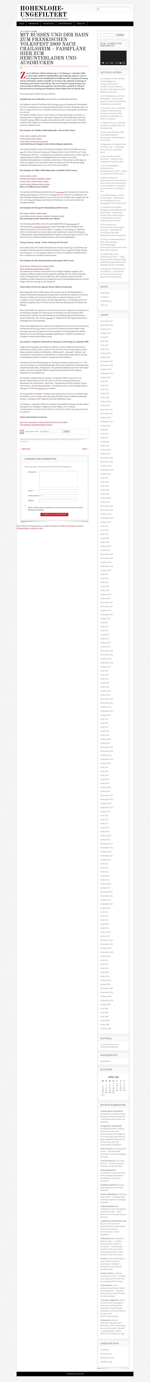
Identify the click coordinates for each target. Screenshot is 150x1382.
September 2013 (107, 807)
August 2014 (106, 763)
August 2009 (106, 1004)
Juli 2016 (104, 671)
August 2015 (106, 715)
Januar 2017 (105, 647)
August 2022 (106, 377)
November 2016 (107, 655)
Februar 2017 (106, 643)
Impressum (33, 24)
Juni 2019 (105, 530)
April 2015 (105, 731)
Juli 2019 (104, 526)
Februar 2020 (106, 498)
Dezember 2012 (107, 844)
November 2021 (107, 413)
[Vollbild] (124, 63)
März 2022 (105, 397)
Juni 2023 (105, 341)
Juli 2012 (104, 864)
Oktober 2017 (106, 610)
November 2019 (107, 510)
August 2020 (106, 474)
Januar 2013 (105, 840)
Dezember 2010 (107, 940)
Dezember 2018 (107, 554)
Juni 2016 (105, 675)
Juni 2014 (105, 771)
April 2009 (105, 1020)
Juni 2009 (105, 1012)
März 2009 (105, 1024)
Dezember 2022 (107, 361)
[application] (113, 58)
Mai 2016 (104, 679)
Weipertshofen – (35, 184)
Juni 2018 (105, 578)
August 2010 (106, 956)
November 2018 (107, 558)
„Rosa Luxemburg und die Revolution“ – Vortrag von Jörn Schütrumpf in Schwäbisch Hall (111, 159)
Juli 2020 (104, 478)
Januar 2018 (105, 598)
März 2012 (105, 880)
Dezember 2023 (107, 321)
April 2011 (105, 924)
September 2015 (107, 711)
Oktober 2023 (106, 329)
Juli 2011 (104, 912)
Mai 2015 (104, 727)
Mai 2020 (104, 486)
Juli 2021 (104, 430)
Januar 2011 (105, 936)
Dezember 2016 (107, 651)
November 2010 (107, 944)
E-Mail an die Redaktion (109, 1047)
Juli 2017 (104, 623)
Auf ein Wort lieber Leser (109, 1044)
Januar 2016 (105, 695)
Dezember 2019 (107, 506)
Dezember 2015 (107, 699)
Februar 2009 (106, 1028)
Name (31, 491)
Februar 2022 (106, 401)
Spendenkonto (65, 24)
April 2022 (105, 393)
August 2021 (106, 426)
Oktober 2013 (106, 803)
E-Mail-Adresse (34, 496)
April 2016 (105, 683)
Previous (25, 449)
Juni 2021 (105, 434)
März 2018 (105, 590)
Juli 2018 (104, 574)
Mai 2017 (104, 631)
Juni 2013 (105, 819)
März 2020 (105, 494)
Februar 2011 (106, 932)
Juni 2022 (105, 385)
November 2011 (107, 896)
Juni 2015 (105, 723)
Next (85, 449)
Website (31, 500)
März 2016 (105, 687)
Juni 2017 (105, 627)
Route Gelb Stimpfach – (26, 184)
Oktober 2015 (106, 707)
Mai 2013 (104, 823)
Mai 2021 (104, 438)
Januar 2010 (105, 984)
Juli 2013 (104, 815)
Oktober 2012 (106, 852)
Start (21, 24)
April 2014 (105, 779)
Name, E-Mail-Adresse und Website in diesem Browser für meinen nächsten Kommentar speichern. (55, 509)
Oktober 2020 (106, 466)
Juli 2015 (104, 719)
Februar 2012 (106, 884)
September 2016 (107, 663)
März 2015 (105, 735)
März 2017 (105, 639)
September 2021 (107, 422)
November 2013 (107, 799)
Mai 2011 (104, 920)
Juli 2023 (104, 337)
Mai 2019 (104, 534)
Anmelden (105, 1350)
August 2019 (106, 522)
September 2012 (107, 856)
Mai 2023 (104, 345)
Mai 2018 (104, 582)
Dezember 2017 (107, 602)
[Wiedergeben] (103, 63)
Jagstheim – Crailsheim (44, 184)
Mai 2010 (104, 968)
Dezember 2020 (107, 458)
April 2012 (105, 876)
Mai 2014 (104, 775)
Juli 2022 (104, 381)
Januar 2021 (105, 454)
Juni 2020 (105, 482)
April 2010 (105, 972)
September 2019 (107, 518)
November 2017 (107, 606)
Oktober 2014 (106, 755)
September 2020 (107, 470)
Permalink (24, 441)
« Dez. (102, 1095)
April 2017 (105, 635)
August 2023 (106, 333)
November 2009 (107, 992)
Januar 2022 (105, 405)
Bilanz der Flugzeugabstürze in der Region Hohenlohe (112, 1187)
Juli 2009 (104, 1008)
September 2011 (107, 904)
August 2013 (106, 811)
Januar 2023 (105, 357)
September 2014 (107, 759)
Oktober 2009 (106, 996)
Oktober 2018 (106, 562)
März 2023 (105, 349)
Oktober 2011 (106, 900)
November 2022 (107, 365)
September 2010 (107, 952)
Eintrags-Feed (106, 1354)
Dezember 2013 (107, 795)
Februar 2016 (106, 691)
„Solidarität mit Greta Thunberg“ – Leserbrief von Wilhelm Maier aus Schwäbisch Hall (113, 125)
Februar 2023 (106, 353)
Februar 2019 (106, 546)
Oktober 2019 (106, 514)
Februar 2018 (106, 594)
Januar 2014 (105, 791)
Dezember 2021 (107, 409)
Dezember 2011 (107, 892)
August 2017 (106, 618)
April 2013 (105, 828)
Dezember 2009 (107, 988)
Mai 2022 (104, 389)
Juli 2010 (104, 960)
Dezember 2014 (107, 747)
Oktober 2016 (106, 659)
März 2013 (105, 832)
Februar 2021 (106, 450)
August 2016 (106, 667)
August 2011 (106, 908)
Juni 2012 (105, 868)
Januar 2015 (105, 743)
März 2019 (105, 542)
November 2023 (107, 325)
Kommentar (32, 472)
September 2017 (107, 614)
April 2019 (105, 538)
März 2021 (105, 446)
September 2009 (107, 1000)
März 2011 (105, 928)
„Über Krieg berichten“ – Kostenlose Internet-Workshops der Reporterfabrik (112, 1163)
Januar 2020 (105, 502)
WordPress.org (106, 1362)
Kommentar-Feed (107, 1358)
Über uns (81, 24)
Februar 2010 (106, 980)
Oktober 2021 (106, 417)
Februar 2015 (106, 739)
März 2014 (105, 783)
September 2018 (107, 566)
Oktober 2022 (106, 369)
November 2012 (107, 848)
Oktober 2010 (106, 948)
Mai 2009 (104, 1016)
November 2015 (107, 703)
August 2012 (106, 860)
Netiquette (48, 24)
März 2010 (105, 976)
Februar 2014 (106, 787)
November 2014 (107, 751)
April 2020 (105, 490)
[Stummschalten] (120, 63)
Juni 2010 (105, 964)
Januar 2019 (105, 550)
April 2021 (105, 442)
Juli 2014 (104, 767)
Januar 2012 (105, 888)
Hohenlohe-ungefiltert (43, 12)
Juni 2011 (104, 916)
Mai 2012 (104, 872)
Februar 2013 (106, 836)
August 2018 (106, 570)
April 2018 (105, 586)
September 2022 (107, 373)
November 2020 (107, 462)
